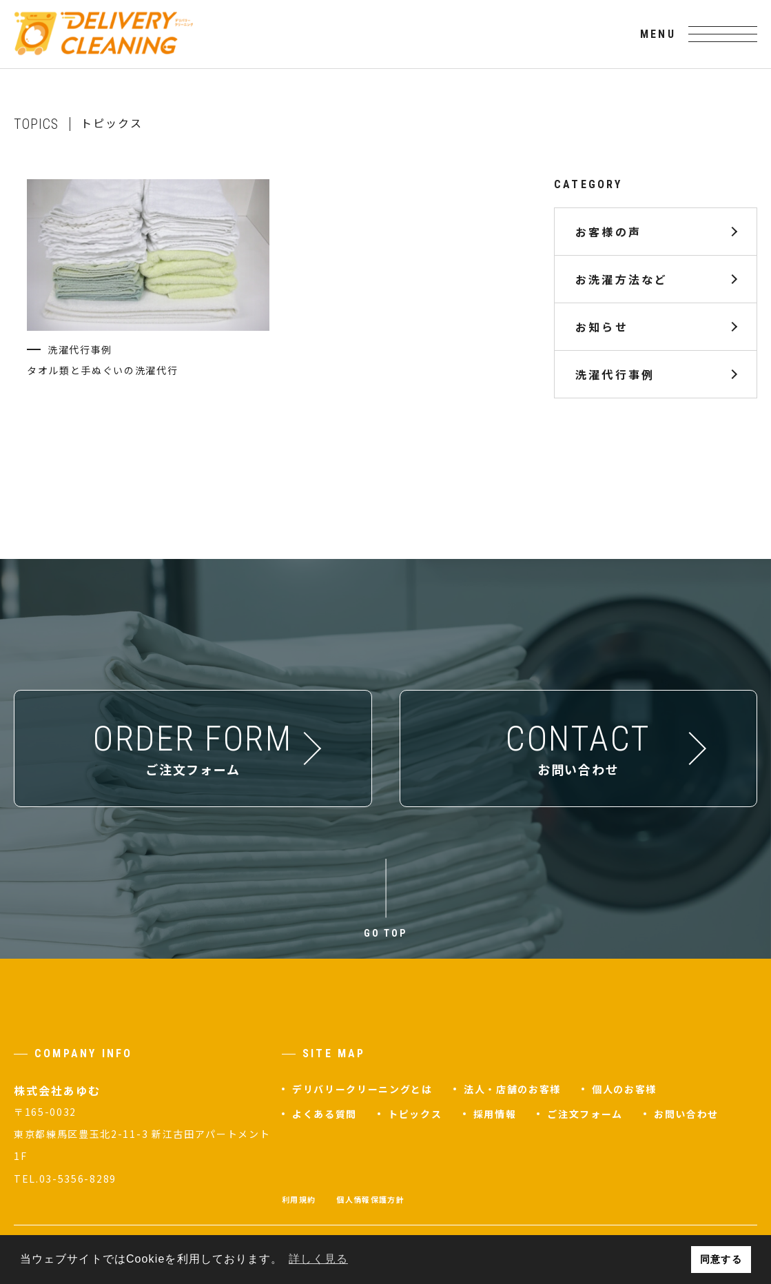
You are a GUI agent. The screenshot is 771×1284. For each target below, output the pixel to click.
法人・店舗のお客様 (512, 1089)
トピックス (415, 1114)
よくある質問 (324, 1114)
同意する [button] (720, 1259)
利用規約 (299, 1199)
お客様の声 (608, 231)
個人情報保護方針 (370, 1199)
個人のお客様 (624, 1089)
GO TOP (385, 933)
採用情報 (495, 1114)
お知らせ (601, 326)
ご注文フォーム (585, 1114)
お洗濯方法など (621, 279)
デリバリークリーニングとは (362, 1089)
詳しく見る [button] (318, 1259)
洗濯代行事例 (615, 374)
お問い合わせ (686, 1114)
